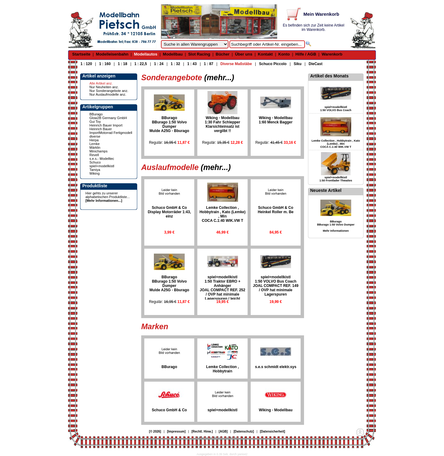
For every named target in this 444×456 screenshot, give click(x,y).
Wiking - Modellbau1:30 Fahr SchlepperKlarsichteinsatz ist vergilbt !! (222, 124)
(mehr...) (219, 77)
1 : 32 (175, 64)
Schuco (95, 162)
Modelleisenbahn (112, 54)
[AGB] (223, 431)
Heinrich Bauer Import (105, 125)
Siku (298, 64)
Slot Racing (199, 54)
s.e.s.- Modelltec (101, 158)
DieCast (316, 64)
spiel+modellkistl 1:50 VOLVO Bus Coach (336, 109)
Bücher (223, 54)
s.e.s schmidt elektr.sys (275, 367)
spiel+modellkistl (101, 166)
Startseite (81, 54)
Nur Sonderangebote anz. (108, 91)
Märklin (94, 147)
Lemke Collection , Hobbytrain (222, 369)
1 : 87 (208, 64)
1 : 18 (122, 64)
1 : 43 (192, 64)
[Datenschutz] (244, 431)
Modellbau (173, 54)
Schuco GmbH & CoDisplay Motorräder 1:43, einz (169, 211)
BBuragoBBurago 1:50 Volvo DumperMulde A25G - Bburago (169, 124)
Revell (94, 155)
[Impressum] (176, 431)
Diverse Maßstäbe (236, 64)
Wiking (94, 173)
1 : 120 (86, 64)
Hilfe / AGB (305, 54)
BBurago (96, 114)
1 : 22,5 (140, 64)
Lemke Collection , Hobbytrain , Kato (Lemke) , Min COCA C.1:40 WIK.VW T (335, 143)
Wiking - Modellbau (275, 410)
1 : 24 (159, 64)
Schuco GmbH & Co (169, 410)
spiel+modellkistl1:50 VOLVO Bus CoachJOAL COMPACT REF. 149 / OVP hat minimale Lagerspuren (275, 285)
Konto (284, 54)
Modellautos (145, 54)
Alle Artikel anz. (101, 83)
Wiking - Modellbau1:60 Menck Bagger (275, 120)
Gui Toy (95, 121)
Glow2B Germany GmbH (108, 118)
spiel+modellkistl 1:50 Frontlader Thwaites (335, 179)
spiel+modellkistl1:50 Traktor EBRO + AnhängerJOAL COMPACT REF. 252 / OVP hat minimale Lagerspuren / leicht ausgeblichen (222, 290)
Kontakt (265, 54)
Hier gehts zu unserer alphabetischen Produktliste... (107, 195)
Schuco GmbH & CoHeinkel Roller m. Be (276, 209)
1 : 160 (104, 64)
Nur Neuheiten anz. (104, 87)
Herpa (94, 140)
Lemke (94, 144)
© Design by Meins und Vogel (216, 438)
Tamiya (94, 170)
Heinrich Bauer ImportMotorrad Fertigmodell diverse (110, 132)
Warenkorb (332, 54)
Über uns (243, 54)
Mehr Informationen (336, 230)
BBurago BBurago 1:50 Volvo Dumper (335, 223)
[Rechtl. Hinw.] (202, 431)
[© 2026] (155, 431)
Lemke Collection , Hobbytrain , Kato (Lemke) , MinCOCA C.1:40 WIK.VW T (222, 214)
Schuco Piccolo (272, 64)
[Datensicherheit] (272, 431)
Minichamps (98, 151)
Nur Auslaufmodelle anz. (107, 94)
